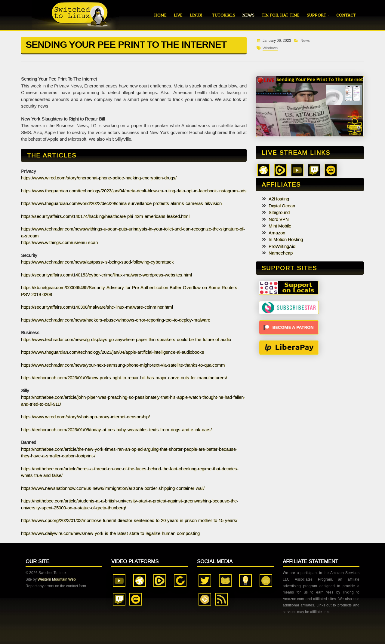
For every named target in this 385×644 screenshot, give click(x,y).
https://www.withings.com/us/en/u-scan (59, 243)
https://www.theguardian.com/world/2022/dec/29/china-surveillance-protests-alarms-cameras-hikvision (121, 203)
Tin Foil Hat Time (281, 15)
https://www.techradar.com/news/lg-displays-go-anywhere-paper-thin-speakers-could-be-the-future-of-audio (126, 340)
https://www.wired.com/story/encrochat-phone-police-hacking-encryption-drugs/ (99, 178)
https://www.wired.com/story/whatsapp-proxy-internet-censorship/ (85, 417)
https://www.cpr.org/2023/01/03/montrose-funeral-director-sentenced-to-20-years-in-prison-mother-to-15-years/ (129, 520)
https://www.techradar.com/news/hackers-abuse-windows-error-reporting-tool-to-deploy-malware (115, 320)
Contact (346, 15)
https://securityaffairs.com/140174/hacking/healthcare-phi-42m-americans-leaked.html (105, 216)
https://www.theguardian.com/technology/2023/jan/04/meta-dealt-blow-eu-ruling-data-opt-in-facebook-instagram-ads (134, 191)
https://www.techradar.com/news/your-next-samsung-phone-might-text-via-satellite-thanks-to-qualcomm (123, 365)
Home (160, 15)
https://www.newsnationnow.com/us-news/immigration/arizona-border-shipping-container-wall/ (113, 488)
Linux (196, 15)
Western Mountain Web (57, 579)
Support (316, 15)
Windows (270, 48)
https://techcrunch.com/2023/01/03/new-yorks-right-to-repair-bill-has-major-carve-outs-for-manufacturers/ (124, 378)
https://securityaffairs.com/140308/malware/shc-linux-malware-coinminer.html (97, 307)
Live (178, 15)
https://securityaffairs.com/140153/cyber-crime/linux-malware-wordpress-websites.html (106, 275)
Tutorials (223, 15)
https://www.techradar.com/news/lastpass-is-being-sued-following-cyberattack (97, 262)
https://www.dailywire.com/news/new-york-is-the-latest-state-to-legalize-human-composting (110, 533)
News (248, 15)
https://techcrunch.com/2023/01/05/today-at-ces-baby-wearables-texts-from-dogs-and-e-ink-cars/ (116, 430)
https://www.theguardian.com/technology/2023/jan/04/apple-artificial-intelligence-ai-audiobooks (112, 352)
